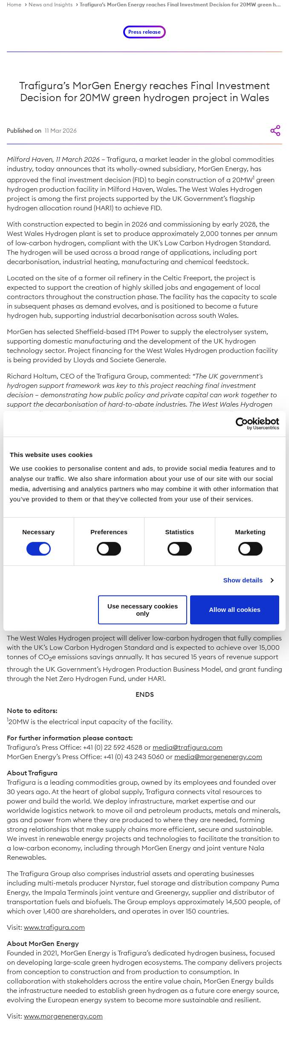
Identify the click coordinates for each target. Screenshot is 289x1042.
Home (14, 4)
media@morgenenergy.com (218, 756)
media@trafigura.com (188, 747)
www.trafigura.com (54, 927)
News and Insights (50, 4)
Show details (243, 580)
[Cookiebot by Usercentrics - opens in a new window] (242, 423)
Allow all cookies (234, 609)
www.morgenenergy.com (63, 1016)
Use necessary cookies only (142, 609)
